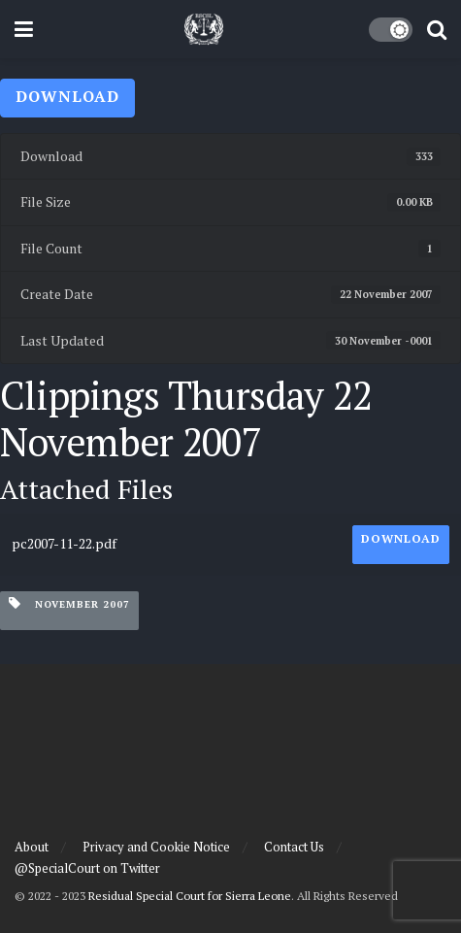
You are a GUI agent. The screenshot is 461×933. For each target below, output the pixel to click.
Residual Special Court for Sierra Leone (189, 895)
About (32, 846)
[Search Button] (436, 29)
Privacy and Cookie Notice (156, 846)
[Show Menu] (24, 29)
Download (67, 96)
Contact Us (294, 846)
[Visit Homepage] (203, 29)
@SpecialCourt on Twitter (87, 868)
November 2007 (69, 603)
